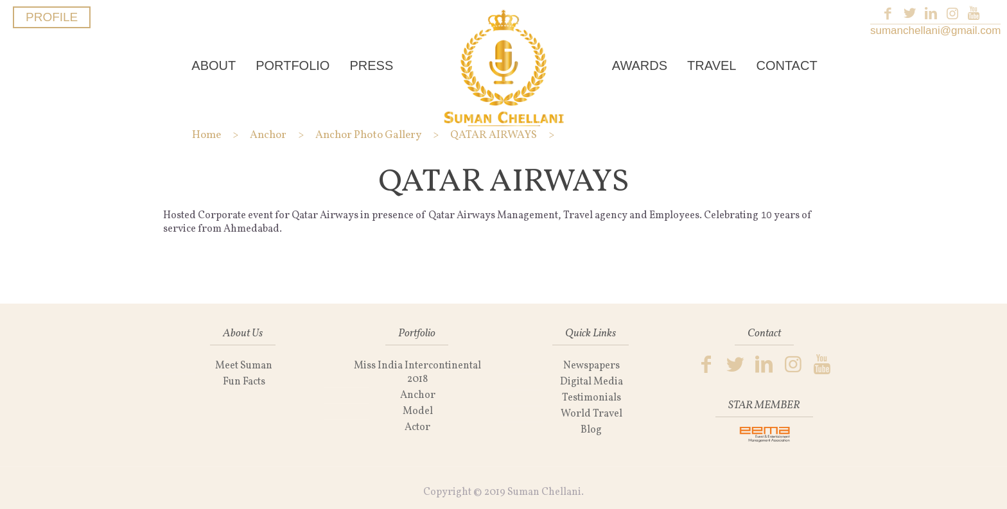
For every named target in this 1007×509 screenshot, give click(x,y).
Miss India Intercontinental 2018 (417, 372)
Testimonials (591, 398)
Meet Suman (243, 366)
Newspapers (591, 366)
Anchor (417, 395)
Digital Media (591, 382)
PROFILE (52, 17)
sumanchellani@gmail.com (935, 30)
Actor (417, 427)
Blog (591, 430)
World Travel (591, 414)
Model (418, 411)
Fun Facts (244, 382)
